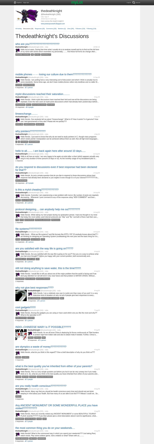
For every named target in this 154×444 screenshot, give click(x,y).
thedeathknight (21, 47)
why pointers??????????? (30, 131)
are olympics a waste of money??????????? (40, 346)
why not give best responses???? (34, 287)
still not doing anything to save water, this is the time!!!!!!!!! (48, 268)
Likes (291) (70, 28)
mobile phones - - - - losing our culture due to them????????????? (53, 74)
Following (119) (91, 28)
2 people (30, 379)
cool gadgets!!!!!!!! (25, 307)
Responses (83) (40, 28)
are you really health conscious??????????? (40, 385)
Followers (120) (80, 28)
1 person (30, 87)
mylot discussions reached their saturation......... (42, 94)
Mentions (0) (62, 28)
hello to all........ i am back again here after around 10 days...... (50, 150)
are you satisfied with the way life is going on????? (44, 248)
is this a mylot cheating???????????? (36, 189)
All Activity (18, 28)
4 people (31, 107)
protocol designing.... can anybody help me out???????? (47, 209)
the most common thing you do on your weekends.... (45, 427)
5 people (31, 183)
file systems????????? (28, 228)
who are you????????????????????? (37, 43)
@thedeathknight (33, 47)
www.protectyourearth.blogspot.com (53, 24)
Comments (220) (51, 28)
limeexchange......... (26, 113)
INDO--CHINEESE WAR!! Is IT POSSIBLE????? (43, 327)
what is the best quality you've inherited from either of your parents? (53, 366)
